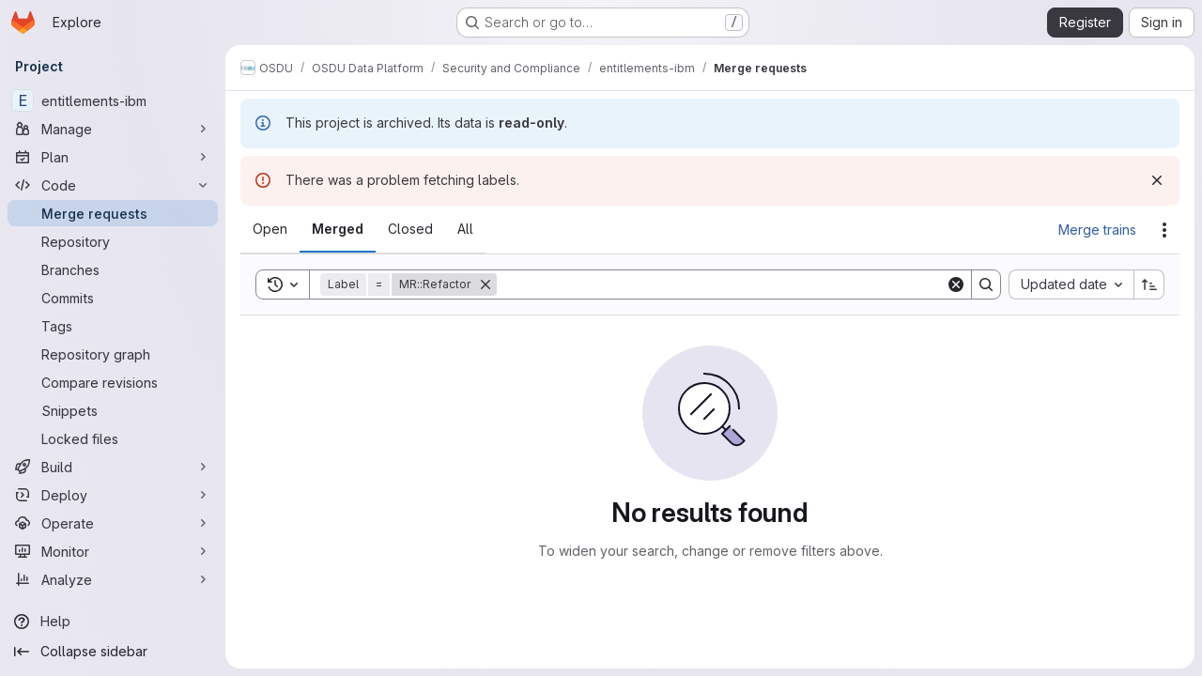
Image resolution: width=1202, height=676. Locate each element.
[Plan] (113, 157)
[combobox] (1071, 284)
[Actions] (1164, 230)
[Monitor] (113, 551)
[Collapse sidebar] (113, 651)
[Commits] (113, 297)
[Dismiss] (1157, 180)
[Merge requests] (113, 213)
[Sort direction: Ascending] (1149, 284)
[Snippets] (113, 410)
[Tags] (113, 326)
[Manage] (113, 128)
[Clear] (956, 284)
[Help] (113, 621)
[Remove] (485, 284)
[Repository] (113, 241)
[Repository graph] (113, 354)
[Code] (113, 185)
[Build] (113, 466)
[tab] (270, 229)
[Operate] (113, 523)
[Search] (721, 284)
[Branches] (113, 269)
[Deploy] (113, 495)
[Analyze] (113, 579)
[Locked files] (113, 438)
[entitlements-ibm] (113, 100)
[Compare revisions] (113, 382)
